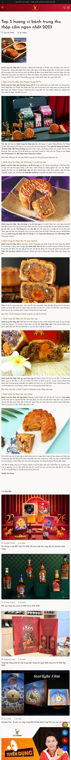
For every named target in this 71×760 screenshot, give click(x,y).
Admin (24, 33)
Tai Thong (29, 234)
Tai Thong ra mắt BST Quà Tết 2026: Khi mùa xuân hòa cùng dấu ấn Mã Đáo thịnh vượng (33, 548)
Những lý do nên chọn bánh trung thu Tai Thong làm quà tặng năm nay (33, 157)
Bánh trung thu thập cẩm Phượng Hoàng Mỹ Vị (18, 85)
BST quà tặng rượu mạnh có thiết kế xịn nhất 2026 (20, 606)
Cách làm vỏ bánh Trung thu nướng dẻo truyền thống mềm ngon (31, 389)
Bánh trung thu (6, 244)
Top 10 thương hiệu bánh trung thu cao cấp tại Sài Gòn (27, 314)
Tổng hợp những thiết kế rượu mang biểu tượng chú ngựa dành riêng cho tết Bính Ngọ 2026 (33, 664)
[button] (2, 2)
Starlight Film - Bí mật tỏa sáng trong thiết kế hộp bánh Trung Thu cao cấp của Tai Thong (35, 722)
